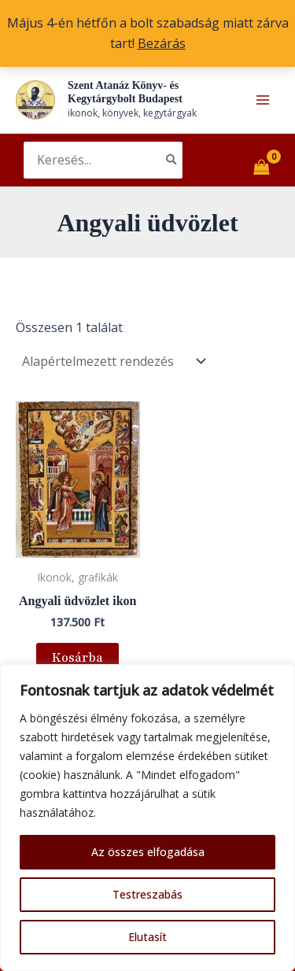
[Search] (172, 160)
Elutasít (147, 936)
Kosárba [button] (77, 657)
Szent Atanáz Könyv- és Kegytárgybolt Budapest (125, 92)
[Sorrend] (112, 361)
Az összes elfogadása (148, 851)
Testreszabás (147, 894)
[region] (147, 817)
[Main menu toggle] (262, 99)
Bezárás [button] (162, 43)
